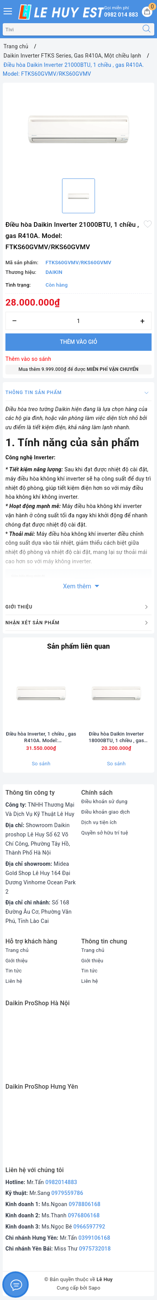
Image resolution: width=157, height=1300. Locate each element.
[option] (78, 129)
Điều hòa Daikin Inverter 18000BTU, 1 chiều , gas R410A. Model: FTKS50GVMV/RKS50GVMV (116, 737)
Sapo (94, 1288)
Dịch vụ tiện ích (99, 822)
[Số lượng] (78, 321)
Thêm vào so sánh (28, 359)
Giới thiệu (16, 961)
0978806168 (84, 1204)
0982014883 (61, 1182)
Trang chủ (17, 950)
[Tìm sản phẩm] (71, 29)
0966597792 (89, 1227)
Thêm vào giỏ (78, 342)
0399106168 (94, 1238)
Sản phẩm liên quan (78, 646)
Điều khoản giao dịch (105, 812)
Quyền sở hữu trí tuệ (104, 833)
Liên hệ (13, 981)
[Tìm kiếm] (146, 29)
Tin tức (13, 971)
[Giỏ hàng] (147, 12)
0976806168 (84, 1215)
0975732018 (95, 1249)
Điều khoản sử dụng (104, 801)
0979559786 (67, 1193)
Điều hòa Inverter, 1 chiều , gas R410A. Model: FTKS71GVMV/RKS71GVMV (41, 737)
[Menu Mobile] (8, 10)
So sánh (41, 763)
